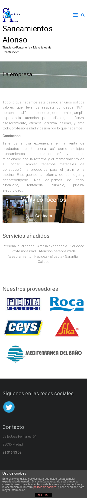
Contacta (43, 215)
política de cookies (44, 487)
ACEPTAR (43, 495)
